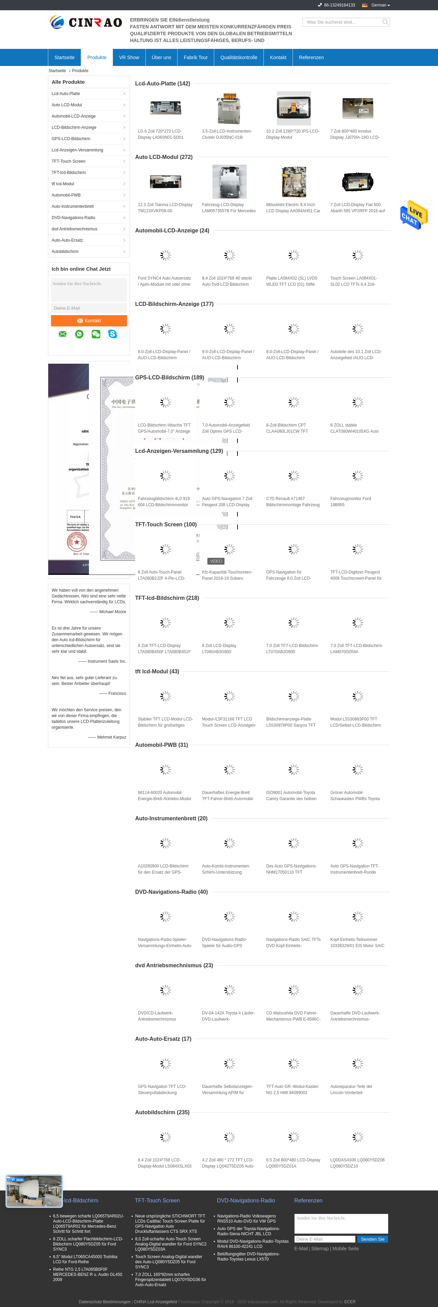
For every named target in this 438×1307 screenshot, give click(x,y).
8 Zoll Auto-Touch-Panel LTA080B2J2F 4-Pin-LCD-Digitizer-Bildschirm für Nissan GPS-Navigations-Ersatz (165, 579)
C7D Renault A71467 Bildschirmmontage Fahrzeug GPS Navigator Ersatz (293, 504)
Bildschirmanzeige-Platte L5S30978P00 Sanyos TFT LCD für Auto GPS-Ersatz (290, 725)
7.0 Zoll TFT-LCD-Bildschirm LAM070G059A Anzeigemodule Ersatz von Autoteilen (356, 652)
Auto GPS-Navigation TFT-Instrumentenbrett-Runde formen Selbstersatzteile (355, 872)
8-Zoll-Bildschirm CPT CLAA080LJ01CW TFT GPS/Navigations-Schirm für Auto (292, 432)
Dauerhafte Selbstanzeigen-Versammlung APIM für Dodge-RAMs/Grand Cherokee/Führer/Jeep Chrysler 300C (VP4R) (227, 1093)
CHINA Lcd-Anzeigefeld (155, 1301)
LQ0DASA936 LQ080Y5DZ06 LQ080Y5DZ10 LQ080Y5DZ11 (358, 1166)
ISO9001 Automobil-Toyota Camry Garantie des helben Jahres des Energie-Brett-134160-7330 (291, 799)
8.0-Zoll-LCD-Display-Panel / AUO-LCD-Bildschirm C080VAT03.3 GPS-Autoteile (292, 357)
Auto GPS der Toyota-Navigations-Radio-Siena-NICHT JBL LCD (248, 1231)
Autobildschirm (65, 251)
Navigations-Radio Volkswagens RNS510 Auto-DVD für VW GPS (246, 1219)
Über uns (161, 57)
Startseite (64, 57)
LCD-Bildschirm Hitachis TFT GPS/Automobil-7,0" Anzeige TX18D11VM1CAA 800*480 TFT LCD (164, 432)
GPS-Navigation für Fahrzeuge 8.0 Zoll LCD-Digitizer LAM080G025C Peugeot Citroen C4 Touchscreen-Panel (288, 579)
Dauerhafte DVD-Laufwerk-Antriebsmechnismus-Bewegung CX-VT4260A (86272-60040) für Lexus (355, 1019)
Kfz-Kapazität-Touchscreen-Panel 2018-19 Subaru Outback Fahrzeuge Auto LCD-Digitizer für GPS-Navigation (227, 579)
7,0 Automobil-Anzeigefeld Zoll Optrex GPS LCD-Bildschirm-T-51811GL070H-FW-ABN (228, 432)
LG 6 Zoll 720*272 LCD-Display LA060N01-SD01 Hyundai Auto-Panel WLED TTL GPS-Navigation (162, 138)
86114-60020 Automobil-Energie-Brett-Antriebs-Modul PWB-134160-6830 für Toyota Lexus (165, 799)
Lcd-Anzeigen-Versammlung (77, 150)
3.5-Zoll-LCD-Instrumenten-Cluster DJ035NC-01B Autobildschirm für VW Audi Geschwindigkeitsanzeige (227, 138)
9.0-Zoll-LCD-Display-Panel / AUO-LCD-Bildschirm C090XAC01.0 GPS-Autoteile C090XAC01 (229, 358)
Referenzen (311, 57)
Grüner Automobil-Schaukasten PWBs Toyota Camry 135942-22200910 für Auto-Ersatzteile (357, 799)
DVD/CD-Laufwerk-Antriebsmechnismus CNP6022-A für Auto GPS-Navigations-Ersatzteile (162, 1019)
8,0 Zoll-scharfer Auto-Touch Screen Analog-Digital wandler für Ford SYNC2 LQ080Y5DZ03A (171, 1244)
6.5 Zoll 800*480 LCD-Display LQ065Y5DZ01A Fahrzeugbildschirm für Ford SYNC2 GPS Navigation (293, 1166)
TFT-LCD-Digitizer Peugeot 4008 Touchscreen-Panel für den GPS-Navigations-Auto (356, 578)
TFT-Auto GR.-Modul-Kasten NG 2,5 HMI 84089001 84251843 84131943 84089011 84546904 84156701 (292, 1093)
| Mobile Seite (344, 1248)
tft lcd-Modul (63, 183)
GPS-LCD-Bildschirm (71, 138)
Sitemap (319, 1248)
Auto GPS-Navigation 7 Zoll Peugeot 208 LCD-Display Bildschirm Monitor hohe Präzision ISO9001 (227, 505)
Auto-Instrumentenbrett (73, 206)
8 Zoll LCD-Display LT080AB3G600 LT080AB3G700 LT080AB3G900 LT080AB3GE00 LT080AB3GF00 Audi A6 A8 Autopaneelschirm (227, 652)
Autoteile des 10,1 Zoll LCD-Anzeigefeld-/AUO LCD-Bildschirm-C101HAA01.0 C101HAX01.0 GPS (356, 358)
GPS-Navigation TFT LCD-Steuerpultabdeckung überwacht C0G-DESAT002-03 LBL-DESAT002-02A (164, 1093)
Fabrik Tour (196, 57)
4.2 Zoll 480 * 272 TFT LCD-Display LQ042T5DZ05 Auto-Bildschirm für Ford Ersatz (228, 1166)
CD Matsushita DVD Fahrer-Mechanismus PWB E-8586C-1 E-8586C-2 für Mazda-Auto (293, 1019)
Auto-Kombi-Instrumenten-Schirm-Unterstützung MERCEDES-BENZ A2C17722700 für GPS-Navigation (226, 872)
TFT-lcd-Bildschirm (69, 172)
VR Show (129, 57)
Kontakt (278, 57)
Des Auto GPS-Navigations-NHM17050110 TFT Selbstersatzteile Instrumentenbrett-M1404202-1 (293, 872)
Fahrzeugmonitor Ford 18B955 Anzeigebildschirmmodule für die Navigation (357, 505)
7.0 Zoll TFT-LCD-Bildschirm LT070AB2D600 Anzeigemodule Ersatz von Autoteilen (292, 652)
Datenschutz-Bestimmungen (104, 1301)
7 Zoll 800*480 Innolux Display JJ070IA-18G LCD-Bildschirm (355, 137)
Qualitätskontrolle (238, 57)
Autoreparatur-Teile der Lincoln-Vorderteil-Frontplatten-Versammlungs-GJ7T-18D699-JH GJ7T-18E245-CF (356, 1093)
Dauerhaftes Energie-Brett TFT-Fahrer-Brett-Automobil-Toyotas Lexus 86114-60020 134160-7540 (228, 799)
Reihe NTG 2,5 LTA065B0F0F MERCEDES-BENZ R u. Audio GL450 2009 (87, 1274)
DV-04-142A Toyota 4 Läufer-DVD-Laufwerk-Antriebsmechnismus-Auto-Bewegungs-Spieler (228, 1019)
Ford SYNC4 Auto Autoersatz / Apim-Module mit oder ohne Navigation (164, 284)
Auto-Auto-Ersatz (67, 240)
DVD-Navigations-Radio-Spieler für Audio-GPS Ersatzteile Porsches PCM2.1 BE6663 (229, 946)
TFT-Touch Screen (69, 161)
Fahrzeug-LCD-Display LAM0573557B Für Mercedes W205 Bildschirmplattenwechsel (229, 211)
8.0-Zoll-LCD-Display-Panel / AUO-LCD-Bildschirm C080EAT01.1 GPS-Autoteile (164, 357)
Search (386, 22)
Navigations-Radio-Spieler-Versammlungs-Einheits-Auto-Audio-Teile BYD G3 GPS (165, 945)
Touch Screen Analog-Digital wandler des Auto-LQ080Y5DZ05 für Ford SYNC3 (168, 1261)
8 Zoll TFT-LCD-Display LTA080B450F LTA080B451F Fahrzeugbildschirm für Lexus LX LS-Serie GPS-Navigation (165, 652)
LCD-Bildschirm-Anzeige (74, 127)
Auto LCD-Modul (67, 105)
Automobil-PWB (66, 195)
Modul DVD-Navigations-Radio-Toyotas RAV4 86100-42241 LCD (253, 1244)
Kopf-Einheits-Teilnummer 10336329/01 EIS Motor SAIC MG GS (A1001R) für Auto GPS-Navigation (358, 946)
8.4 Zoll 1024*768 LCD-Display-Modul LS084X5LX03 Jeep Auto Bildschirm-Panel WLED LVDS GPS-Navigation (165, 1166)
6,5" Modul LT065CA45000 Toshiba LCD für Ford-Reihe (85, 1259)
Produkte (96, 57)
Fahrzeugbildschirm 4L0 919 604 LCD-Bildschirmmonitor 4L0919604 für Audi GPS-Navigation (164, 505)
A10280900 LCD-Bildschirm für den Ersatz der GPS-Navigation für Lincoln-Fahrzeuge (163, 872)
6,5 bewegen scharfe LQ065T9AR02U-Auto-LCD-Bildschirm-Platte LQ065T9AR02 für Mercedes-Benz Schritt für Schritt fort (88, 1224)
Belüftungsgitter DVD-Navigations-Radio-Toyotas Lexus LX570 (248, 1257)
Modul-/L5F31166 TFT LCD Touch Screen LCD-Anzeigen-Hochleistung (229, 725)
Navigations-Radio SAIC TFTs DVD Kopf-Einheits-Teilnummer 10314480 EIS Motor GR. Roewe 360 (293, 946)
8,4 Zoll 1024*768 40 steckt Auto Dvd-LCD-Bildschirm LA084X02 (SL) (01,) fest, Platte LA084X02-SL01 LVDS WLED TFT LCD (229, 285)
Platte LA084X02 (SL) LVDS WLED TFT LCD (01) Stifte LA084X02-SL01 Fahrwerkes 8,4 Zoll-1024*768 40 (292, 285)
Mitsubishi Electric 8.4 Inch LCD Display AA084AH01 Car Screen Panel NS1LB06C (293, 210)
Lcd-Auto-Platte (66, 93)
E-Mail (301, 1248)
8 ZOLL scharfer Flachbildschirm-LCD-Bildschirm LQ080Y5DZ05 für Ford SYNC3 (88, 1244)
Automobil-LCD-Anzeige (74, 116)
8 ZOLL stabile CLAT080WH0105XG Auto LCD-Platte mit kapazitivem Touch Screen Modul (355, 432)
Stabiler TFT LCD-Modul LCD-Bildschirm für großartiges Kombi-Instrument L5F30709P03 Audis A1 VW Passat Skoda (165, 726)
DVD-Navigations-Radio (73, 217)
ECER (350, 1301)
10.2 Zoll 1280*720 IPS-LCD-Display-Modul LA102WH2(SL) (292, 137)
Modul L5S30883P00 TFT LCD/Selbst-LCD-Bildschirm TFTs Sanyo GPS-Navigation (357, 725)
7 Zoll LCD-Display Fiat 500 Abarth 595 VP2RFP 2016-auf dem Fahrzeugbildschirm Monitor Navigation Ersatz (358, 211)
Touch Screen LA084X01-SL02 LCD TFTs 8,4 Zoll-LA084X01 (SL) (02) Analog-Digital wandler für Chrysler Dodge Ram (356, 285)
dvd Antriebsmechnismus (74, 229)
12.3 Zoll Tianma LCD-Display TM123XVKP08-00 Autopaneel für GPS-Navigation (165, 211)
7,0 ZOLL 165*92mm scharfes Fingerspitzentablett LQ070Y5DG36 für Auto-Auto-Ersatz (170, 1279)
